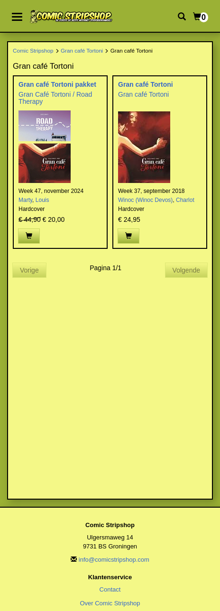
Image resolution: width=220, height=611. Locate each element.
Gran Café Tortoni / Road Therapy (55, 98)
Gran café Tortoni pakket (57, 84)
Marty (25, 200)
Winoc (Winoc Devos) (145, 200)
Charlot (185, 200)
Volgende (186, 270)
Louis (42, 200)
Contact (110, 589)
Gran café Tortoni (82, 50)
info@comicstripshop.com (114, 559)
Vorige (29, 270)
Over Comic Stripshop (110, 603)
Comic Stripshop (33, 50)
